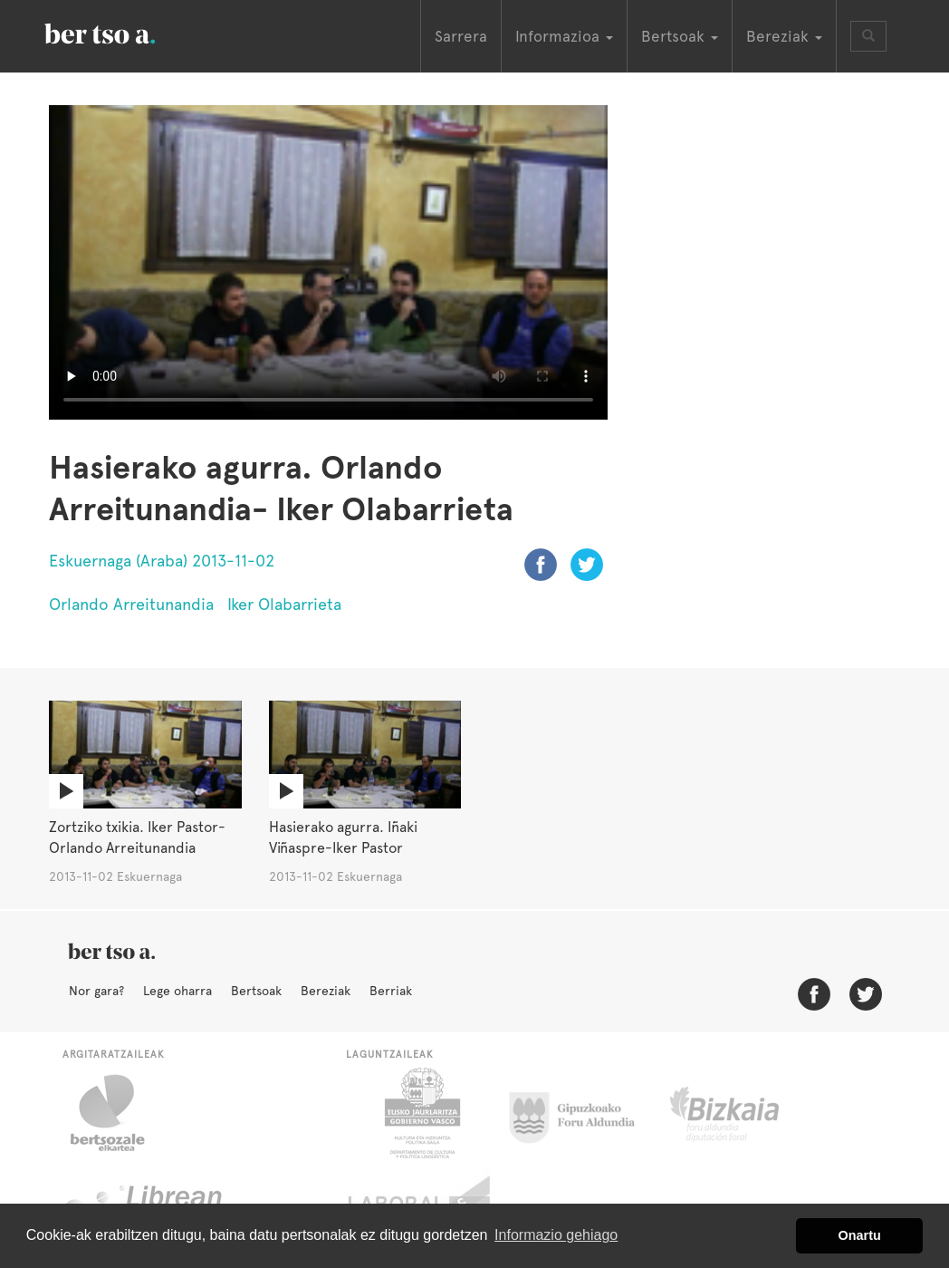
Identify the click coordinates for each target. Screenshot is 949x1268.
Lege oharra (177, 990)
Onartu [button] (860, 1235)
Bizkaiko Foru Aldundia (745, 1113)
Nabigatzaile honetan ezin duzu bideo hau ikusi (328, 262)
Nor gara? (96, 990)
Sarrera (461, 36)
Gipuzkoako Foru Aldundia (582, 1113)
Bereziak (325, 990)
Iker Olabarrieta (284, 604)
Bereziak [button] (784, 36)
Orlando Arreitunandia (131, 604)
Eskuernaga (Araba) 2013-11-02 (161, 560)
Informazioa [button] (564, 36)
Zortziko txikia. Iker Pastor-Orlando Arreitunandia (137, 837)
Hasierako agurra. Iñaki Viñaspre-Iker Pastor (343, 837)
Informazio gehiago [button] (556, 1235)
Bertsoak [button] (679, 36)
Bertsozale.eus (119, 1113)
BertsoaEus (125, 31)
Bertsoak (256, 990)
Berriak (390, 990)
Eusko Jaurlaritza (420, 1113)
